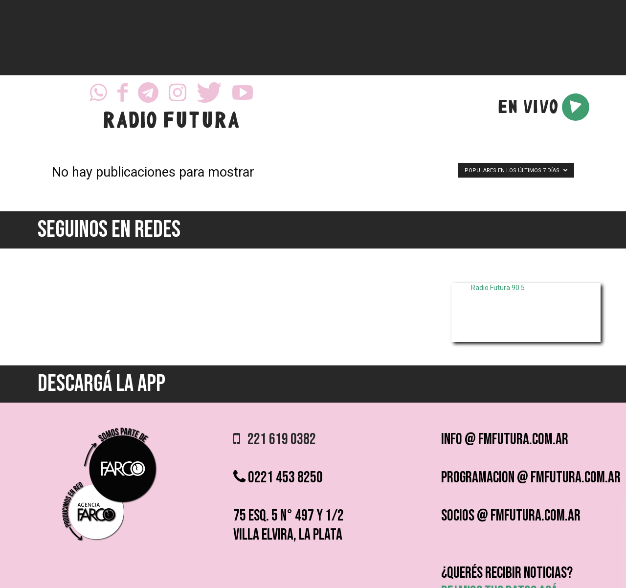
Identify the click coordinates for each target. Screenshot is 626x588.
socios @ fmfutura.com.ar (511, 515)
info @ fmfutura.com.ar (504, 439)
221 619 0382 (274, 439)
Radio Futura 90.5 (498, 288)
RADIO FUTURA (171, 122)
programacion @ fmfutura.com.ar (531, 477)
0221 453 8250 (278, 477)
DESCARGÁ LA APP (101, 384)
